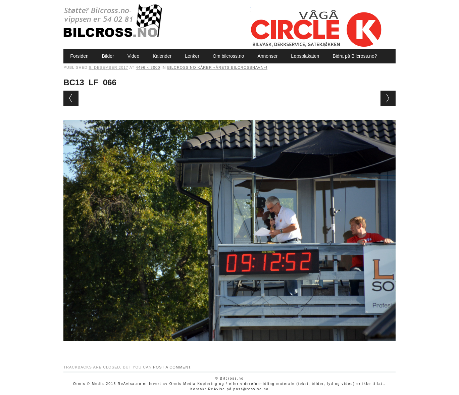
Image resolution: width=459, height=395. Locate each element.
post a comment (172, 367)
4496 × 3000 (148, 67)
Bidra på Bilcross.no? (355, 56)
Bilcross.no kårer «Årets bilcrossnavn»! (217, 67)
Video (134, 56)
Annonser (267, 56)
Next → (388, 98)
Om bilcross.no (228, 56)
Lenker (192, 56)
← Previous (71, 98)
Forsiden (79, 56)
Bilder (108, 56)
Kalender (162, 56)
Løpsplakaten (305, 56)
